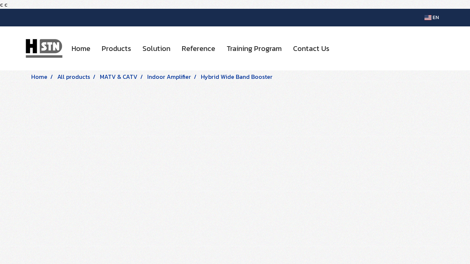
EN (431, 17)
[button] (341, 48)
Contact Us (311, 48)
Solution (156, 48)
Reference (198, 48)
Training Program (254, 48)
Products (116, 48)
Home (81, 48)
